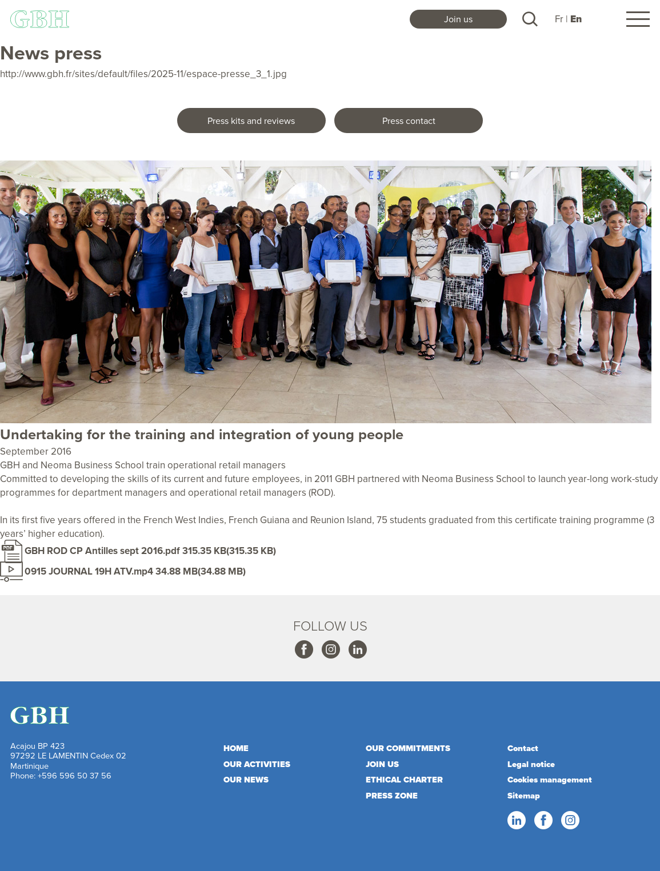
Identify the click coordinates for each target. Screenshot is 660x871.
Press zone (392, 795)
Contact (522, 748)
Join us (458, 19)
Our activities (256, 764)
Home (236, 748)
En (576, 19)
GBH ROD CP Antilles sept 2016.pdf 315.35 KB (125, 550)
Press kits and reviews (251, 120)
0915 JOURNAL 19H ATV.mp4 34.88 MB (111, 571)
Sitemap (523, 795)
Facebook (303, 650)
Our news (246, 779)
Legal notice (531, 764)
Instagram (330, 650)
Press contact (408, 120)
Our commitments (408, 748)
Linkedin (357, 650)
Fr (559, 19)
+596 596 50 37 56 (74, 775)
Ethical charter (404, 779)
